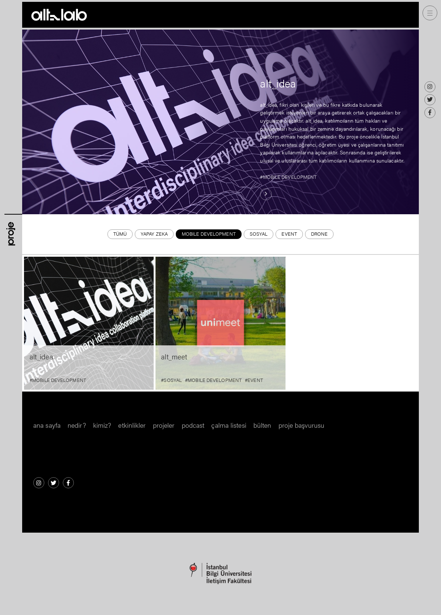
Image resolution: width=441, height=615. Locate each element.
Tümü (120, 233)
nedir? (77, 425)
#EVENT (254, 380)
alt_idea (278, 83)
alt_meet (174, 357)
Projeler (164, 425)
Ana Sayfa (47, 425)
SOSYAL (259, 233)
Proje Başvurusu (301, 425)
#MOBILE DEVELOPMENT (288, 177)
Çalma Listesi (228, 425)
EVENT (289, 233)
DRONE (319, 233)
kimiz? (102, 425)
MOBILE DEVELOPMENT (209, 233)
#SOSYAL (171, 380)
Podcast (193, 425)
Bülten (262, 425)
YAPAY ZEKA (154, 233)
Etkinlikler (132, 425)
